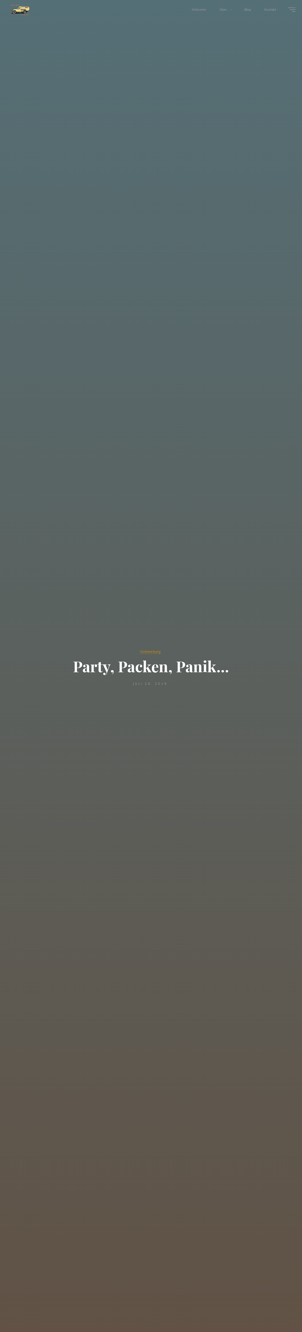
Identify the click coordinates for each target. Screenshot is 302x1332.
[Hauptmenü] (290, 10)
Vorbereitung (150, 651)
